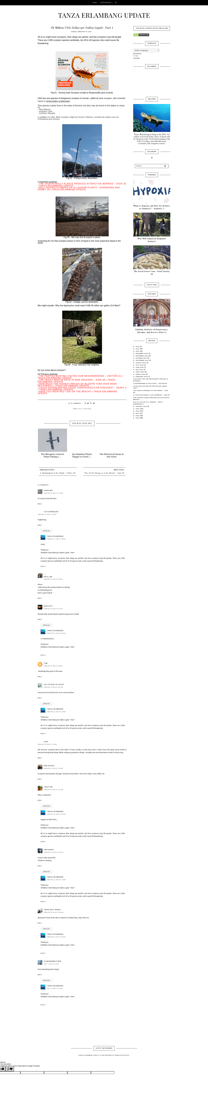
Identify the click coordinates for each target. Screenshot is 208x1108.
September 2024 (142, 360)
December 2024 (142, 353)
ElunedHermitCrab (52, 961)
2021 (138, 413)
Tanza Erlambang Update (104, 15)
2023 (138, 408)
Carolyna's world (52, 910)
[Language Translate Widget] (146, 50)
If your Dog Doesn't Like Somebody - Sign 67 (151, 395)
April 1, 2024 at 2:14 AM (51, 964)
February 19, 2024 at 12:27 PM (53, 790)
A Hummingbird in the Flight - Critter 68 (57, 473)
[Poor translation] (9, 1069)
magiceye (48, 606)
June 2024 (140, 367)
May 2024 (140, 369)
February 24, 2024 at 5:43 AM (56, 937)
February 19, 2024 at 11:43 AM (53, 768)
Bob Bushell (49, 766)
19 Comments (74, 403)
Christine (48, 787)
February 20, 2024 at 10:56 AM (54, 912)
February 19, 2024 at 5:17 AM (53, 609)
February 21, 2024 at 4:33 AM (56, 633)
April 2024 (140, 372)
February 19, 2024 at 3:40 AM (47, 514)
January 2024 (141, 406)
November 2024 (142, 356)
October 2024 (142, 358)
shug (46, 742)
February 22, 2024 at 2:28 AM (56, 712)
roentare (48, 490)
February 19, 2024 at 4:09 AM (53, 579)
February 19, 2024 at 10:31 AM (53, 687)
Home (94, 3)
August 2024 (141, 362)
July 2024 (140, 365)
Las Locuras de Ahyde (54, 684)
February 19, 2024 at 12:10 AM (53, 493)
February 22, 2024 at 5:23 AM (56, 814)
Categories (106, 2)
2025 (138, 349)
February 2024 (142, 376)
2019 (138, 418)
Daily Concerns (84, 409)
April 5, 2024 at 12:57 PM (55, 989)
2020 (138, 415)
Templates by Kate (122, 1055)
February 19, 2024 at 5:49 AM (53, 666)
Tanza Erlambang (55, 536)
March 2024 (141, 374)
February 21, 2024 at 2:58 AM (56, 539)
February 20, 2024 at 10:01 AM (53, 852)
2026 (138, 346)
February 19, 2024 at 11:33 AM (47, 744)
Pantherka (49, 850)
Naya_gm (48, 577)
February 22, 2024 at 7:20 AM (56, 880)
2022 (138, 411)
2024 (138, 351)
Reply (40, 504)
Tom (46, 663)
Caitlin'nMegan (51, 512)
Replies (46, 531)
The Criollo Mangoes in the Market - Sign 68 (104, 473)
